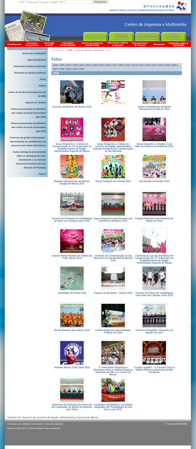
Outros (42, 174)
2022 (81, 65)
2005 (68, 69)
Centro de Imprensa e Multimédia (92, 44)
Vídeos (42, 85)
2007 (55, 69)
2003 (81, 69)
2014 (134, 65)
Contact (61, 2)
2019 (101, 65)
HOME (70, 50)
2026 (55, 65)
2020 (95, 65)
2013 (141, 65)
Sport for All (121, 35)
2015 (128, 65)
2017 (114, 65)
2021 (88, 65)
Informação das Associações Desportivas (32, 44)
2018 (108, 65)
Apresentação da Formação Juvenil (49, 44)
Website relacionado (32, 424)
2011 (154, 65)
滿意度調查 (179, 44)
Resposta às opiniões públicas (30, 73)
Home (54, 2)
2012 (147, 65)
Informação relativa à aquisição (117, 44)
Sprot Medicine (174, 35)
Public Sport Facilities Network (147, 35)
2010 (161, 65)
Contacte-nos (14, 424)
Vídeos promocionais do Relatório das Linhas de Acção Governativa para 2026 (28, 113)
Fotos (43, 79)
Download (159, 44)
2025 (62, 65)
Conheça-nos (14, 44)
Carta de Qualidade (53, 424)
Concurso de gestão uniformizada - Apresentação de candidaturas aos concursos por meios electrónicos (28, 141)
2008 (174, 65)
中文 (22, 2)
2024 (68, 65)
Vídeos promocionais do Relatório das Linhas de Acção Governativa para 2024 (28, 127)
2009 (167, 65)
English (45, 2)
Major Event (95, 35)
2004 (75, 69)
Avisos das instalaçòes (34, 53)
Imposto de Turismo (35, 102)
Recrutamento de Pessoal (140, 44)
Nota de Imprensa (37, 60)
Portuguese (33, 2)
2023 (75, 65)
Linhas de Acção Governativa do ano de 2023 (27, 94)
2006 (62, 69)
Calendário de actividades (68, 44)
